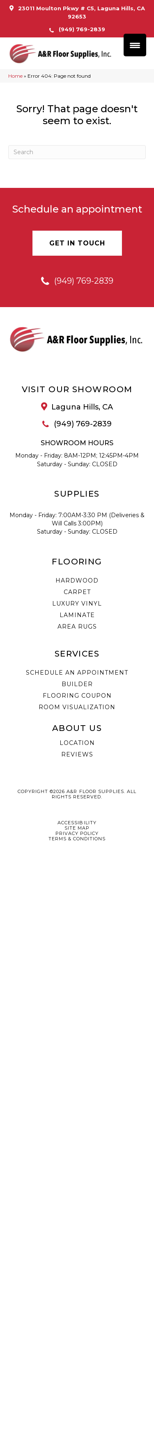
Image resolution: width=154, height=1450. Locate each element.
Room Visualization (77, 707)
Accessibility (76, 823)
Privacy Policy (77, 833)
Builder (77, 684)
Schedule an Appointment (77, 672)
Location (77, 743)
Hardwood (77, 580)
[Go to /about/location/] (77, 407)
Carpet (77, 592)
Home (15, 76)
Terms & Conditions (77, 839)
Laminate (77, 615)
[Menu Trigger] (135, 45)
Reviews (77, 754)
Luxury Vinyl (77, 603)
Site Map (77, 828)
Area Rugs (77, 626)
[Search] (77, 153)
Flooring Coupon (77, 695)
